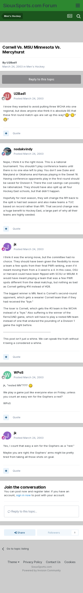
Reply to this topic (41, 79)
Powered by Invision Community (41, 570)
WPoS (18, 372)
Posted (29, 98)
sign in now (23, 495)
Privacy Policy (32, 562)
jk (15, 244)
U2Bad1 (11, 62)
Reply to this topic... (22, 511)
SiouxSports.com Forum (30, 5)
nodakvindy (23, 149)
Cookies (70, 562)
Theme (13, 562)
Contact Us (53, 562)
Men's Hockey (36, 66)
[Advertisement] (42, 32)
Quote (16, 133)
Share (19, 533)
